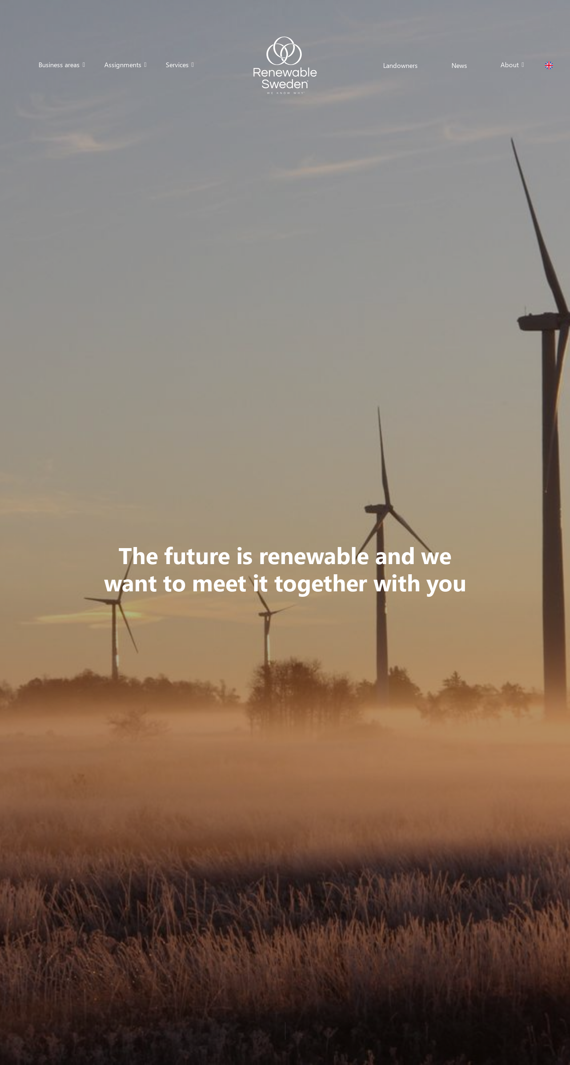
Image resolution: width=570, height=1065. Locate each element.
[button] (62, 64)
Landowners (400, 65)
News (459, 65)
